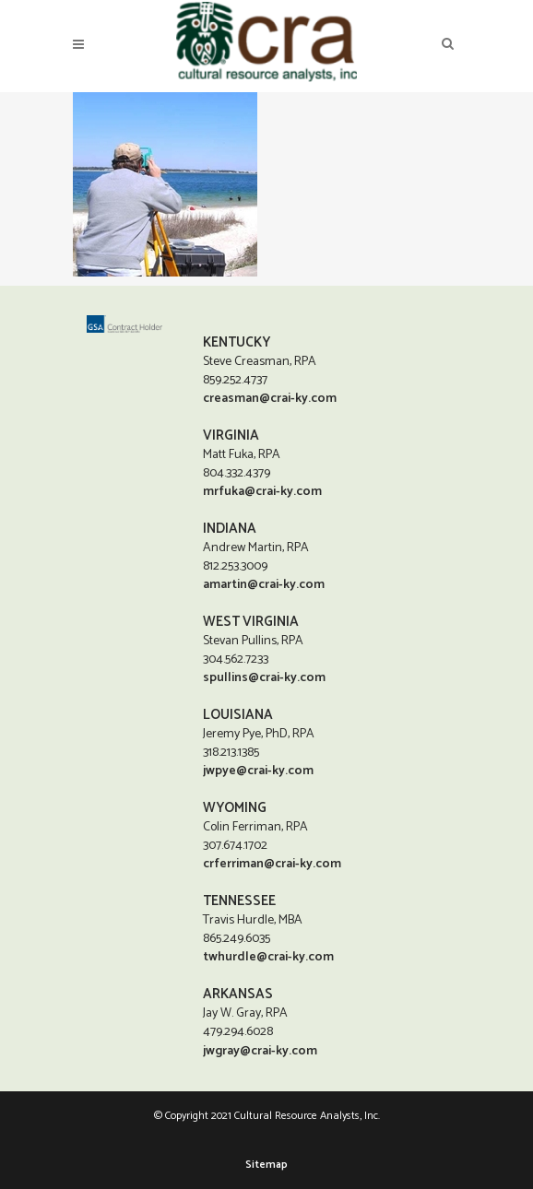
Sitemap (266, 1164)
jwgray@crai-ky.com (260, 1051)
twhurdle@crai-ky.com (268, 956)
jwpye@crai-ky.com (258, 770)
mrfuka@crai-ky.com (262, 490)
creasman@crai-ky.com (270, 397)
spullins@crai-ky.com (264, 677)
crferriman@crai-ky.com (272, 863)
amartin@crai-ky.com (264, 583)
